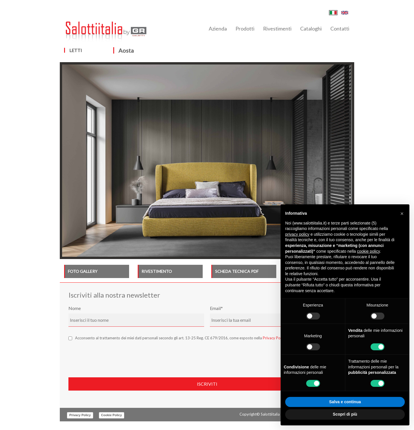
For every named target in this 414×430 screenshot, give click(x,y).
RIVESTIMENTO (156, 271)
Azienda (218, 28)
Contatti (339, 28)
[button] (402, 213)
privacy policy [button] (297, 234)
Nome (74, 308)
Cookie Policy (111, 415)
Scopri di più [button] (345, 414)
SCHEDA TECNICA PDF (236, 271)
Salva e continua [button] (345, 401)
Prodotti (244, 28)
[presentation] (112, 357)
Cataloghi (311, 28)
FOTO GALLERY (82, 271)
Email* (216, 308)
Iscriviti (207, 384)
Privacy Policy (274, 338)
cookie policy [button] (368, 251)
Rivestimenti (277, 28)
